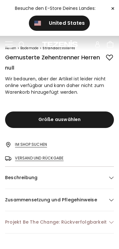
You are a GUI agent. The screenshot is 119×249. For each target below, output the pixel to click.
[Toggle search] (21, 45)
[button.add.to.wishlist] (110, 58)
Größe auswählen (59, 119)
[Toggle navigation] (9, 45)
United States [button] (59, 23)
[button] (59, 177)
